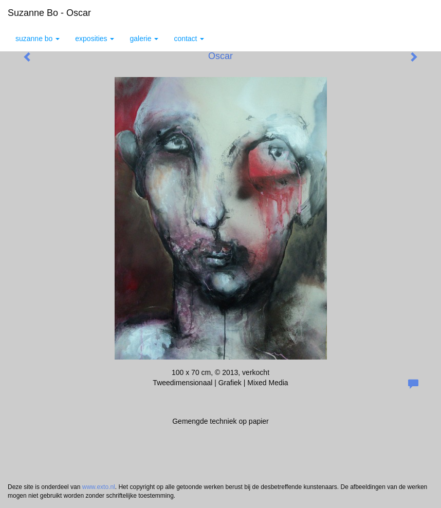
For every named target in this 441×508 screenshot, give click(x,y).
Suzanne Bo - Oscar (49, 13)
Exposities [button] (94, 38)
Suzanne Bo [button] (37, 38)
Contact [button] (189, 38)
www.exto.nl (98, 487)
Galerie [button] (144, 38)
